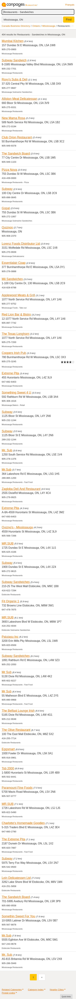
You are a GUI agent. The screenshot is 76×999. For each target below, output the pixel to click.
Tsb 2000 (8, 768)
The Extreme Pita (13, 839)
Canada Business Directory (16, 26)
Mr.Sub (6, 469)
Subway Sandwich (14, 60)
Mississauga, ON (13, 19)
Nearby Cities (57, 989)
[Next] (41, 977)
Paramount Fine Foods (17, 787)
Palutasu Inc (10, 636)
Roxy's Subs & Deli (14, 79)
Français (69, 4)
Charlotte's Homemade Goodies (23, 823)
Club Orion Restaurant (17, 137)
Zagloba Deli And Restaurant (21, 489)
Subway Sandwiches (16, 582)
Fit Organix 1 (10, 601)
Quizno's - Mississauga (17, 527)
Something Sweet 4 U (16, 392)
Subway (7, 189)
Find (69, 19)
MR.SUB (8, 543)
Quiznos (7, 227)
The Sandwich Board (16, 153)
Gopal (6, 208)
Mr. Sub (7, 450)
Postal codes (8, 993)
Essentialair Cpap (14, 263)
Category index (35, 989)
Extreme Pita (10, 373)
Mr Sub (6, 672)
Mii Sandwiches (12, 279)
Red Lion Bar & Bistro (16, 314)
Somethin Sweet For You (18, 916)
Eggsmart (8, 749)
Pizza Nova (9, 169)
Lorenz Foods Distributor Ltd (21, 243)
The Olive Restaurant (16, 730)
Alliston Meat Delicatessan (19, 98)
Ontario (36, 26)
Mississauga (48, 26)
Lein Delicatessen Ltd (16, 878)
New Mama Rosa (13, 118)
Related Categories (12, 989)
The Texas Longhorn (15, 334)
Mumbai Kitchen (13, 41)
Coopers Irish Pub (14, 353)
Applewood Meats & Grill (18, 295)
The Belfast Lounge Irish (18, 710)
